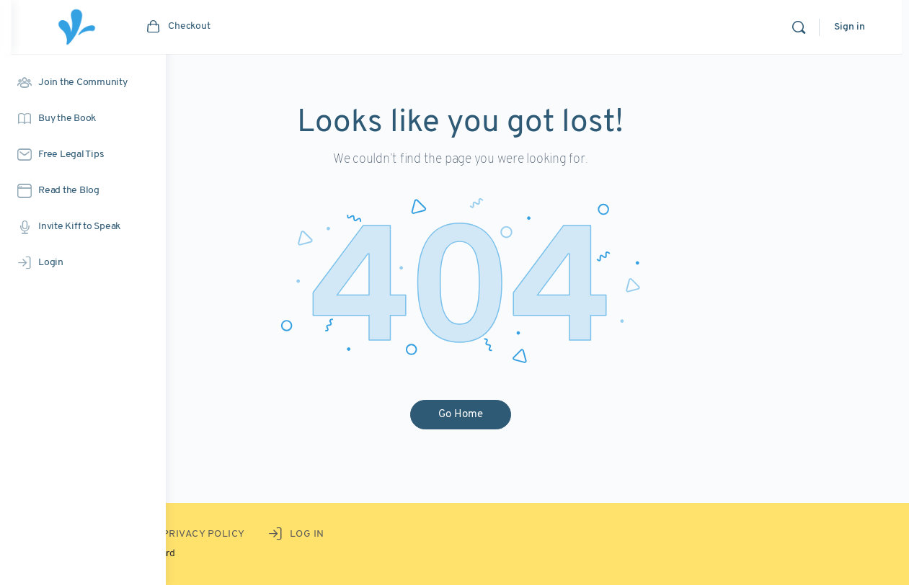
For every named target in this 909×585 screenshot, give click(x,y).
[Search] (805, 27)
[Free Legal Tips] (83, 155)
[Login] (83, 263)
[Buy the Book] (83, 119)
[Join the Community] (83, 83)
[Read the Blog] (83, 191)
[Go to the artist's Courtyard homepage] (231, 26)
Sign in (856, 27)
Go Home (537, 414)
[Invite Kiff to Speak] (83, 227)
